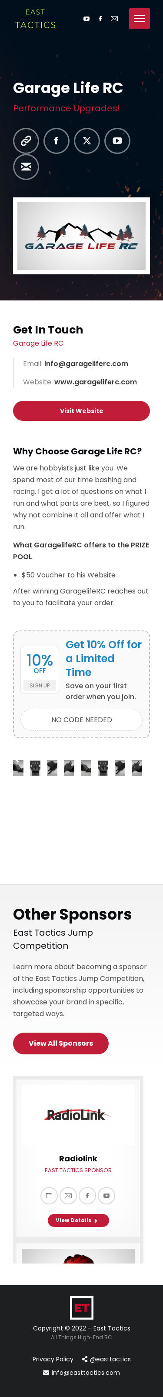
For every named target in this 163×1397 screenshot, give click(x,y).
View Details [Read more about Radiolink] (77, 1220)
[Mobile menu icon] (139, 18)
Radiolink (78, 1158)
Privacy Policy (53, 1359)
